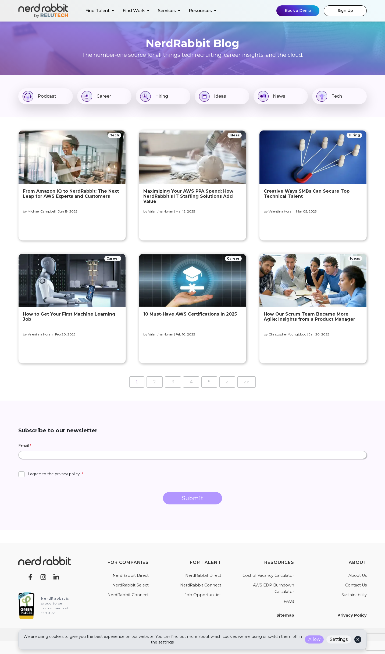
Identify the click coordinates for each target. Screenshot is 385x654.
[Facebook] (30, 577)
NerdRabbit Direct (131, 575)
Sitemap (285, 615)
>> (246, 381)
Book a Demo (298, 10)
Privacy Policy (352, 615)
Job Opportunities (203, 594)
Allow (314, 639)
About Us (357, 575)
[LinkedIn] (56, 577)
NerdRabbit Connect (128, 594)
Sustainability (354, 594)
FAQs (289, 601)
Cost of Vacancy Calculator (268, 575)
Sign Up (345, 10)
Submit (193, 498)
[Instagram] (43, 577)
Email (24, 445)
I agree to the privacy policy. (55, 474)
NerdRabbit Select (130, 585)
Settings (339, 639)
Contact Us (356, 585)
